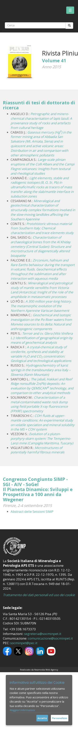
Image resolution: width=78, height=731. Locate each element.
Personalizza (59, 718)
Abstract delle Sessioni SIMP (32, 511)
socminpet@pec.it (23, 643)
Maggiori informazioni (22, 710)
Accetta (42, 718)
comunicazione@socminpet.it (50, 638)
